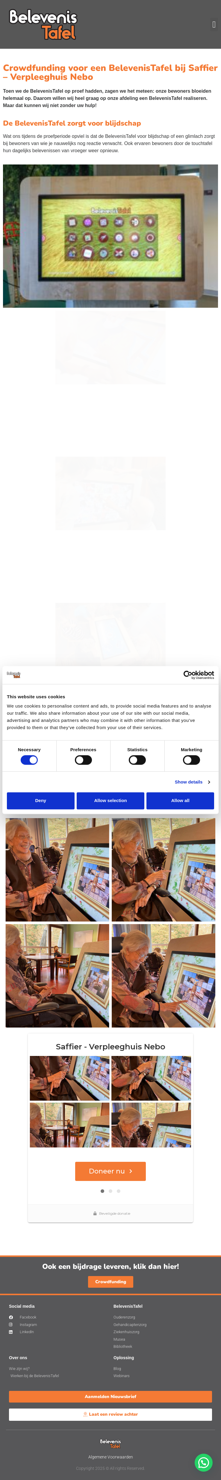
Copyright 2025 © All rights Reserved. (110, 1468)
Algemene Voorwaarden (110, 1457)
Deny (40, 800)
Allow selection (110, 800)
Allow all (180, 800)
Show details (189, 781)
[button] (214, 24)
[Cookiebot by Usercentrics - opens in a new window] (188, 674)
